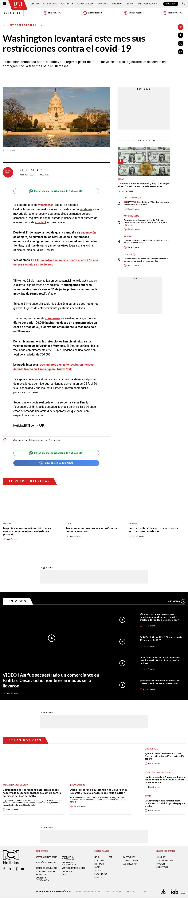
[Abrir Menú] (4, 4)
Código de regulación (46, 868)
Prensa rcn (41, 875)
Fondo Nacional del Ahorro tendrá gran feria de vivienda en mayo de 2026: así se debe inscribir (165, 780)
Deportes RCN (67, 4)
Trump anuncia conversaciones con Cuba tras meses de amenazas (92, 529)
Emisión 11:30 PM (173, 13)
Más (176, 601)
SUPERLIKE (160, 864)
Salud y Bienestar (86, 4)
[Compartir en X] (180, 43)
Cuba (68, 523)
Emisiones (11, 13)
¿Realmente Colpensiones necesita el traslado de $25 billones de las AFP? (160, 682)
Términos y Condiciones (137, 892)
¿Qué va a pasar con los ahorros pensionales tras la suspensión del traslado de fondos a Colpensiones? (159, 616)
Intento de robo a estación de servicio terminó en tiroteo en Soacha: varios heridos (146, 260)
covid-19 (40, 222)
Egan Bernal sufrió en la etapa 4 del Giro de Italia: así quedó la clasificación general (164, 756)
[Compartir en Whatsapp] (180, 52)
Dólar (121, 179)
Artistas (128, 237)
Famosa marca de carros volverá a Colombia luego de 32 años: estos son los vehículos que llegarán (145, 222)
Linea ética (67, 872)
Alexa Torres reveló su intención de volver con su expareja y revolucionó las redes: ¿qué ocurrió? (99, 791)
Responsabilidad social (47, 857)
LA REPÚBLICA (129, 857)
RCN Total (99, 861)
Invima (148, 796)
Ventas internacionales (74, 868)
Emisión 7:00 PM (133, 13)
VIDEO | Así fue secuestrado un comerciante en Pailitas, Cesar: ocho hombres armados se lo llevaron (51, 680)
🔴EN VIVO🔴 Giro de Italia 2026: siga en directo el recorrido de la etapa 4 (147, 203)
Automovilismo (131, 216)
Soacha (128, 255)
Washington (46, 205)
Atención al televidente (47, 863)
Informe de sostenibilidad (69, 864)
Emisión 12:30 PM (92, 13)
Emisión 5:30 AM (52, 13)
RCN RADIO (99, 864)
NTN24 (97, 857)
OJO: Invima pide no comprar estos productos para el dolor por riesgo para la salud (165, 803)
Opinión (129, 4)
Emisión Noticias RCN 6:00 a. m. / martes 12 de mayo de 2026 (162, 638)
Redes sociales (77, 785)
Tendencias (117, 4)
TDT (110, 857)
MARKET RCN (162, 867)
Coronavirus (55, 439)
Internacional (50, 4)
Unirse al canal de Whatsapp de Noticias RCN (56, 191)
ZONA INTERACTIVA (165, 861)
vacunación (88, 232)
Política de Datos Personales (88, 892)
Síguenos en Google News (56, 463)
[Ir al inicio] (18, 5)
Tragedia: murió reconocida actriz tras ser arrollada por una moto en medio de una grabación (27, 531)
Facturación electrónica (68, 858)
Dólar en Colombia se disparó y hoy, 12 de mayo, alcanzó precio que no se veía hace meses (144, 185)
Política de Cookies (114, 892)
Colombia (34, 4)
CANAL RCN (170, 4)
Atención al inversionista (42, 879)
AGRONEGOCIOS (130, 864)
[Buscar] (183, 4)
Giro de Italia (130, 198)
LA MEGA (98, 878)
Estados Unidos (37, 439)
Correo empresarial (45, 872)
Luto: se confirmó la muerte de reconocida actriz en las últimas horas (146, 242)
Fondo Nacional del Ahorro (159, 772)
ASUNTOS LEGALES (131, 861)
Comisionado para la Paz (15, 785)
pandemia (86, 209)
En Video (17, 601)
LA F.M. (97, 867)
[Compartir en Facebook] (180, 35)
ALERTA (97, 871)
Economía (103, 4)
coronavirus (53, 318)
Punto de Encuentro (147, 4)
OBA (64, 875)
